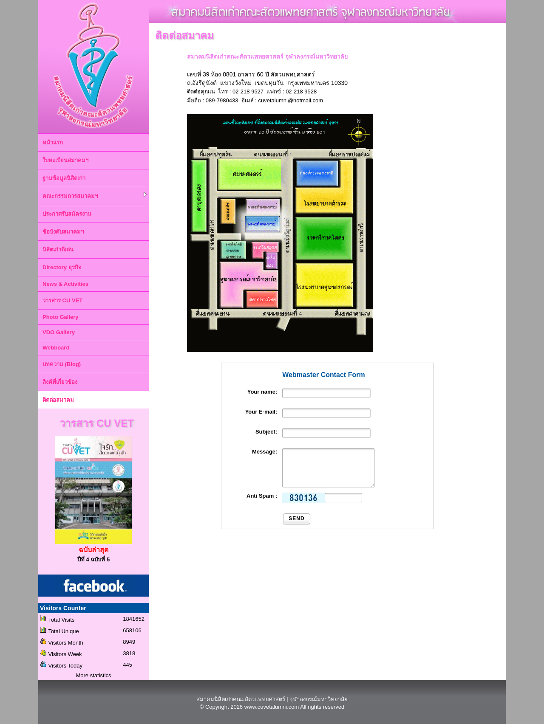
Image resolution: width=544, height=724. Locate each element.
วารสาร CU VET (62, 300)
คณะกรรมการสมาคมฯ (94, 195)
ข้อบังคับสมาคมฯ (63, 231)
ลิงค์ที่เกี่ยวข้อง (59, 382)
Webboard (55, 347)
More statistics (93, 675)
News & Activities (65, 284)
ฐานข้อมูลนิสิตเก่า (63, 178)
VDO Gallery (58, 332)
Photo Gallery (60, 317)
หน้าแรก (52, 142)
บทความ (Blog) (61, 364)
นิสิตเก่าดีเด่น (58, 249)
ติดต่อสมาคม (58, 400)
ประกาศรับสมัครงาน (66, 214)
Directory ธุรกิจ (62, 267)
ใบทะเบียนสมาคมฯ (65, 160)
